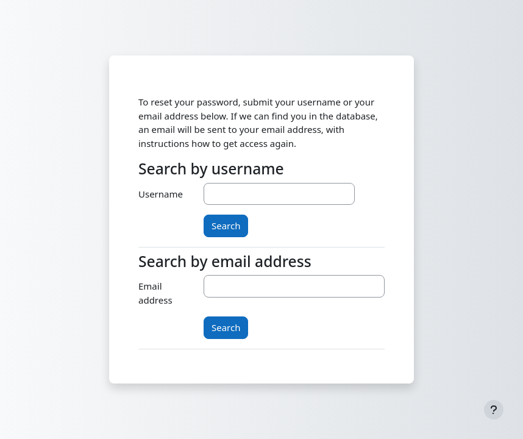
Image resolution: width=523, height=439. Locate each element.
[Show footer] (493, 409)
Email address (155, 293)
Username (160, 194)
